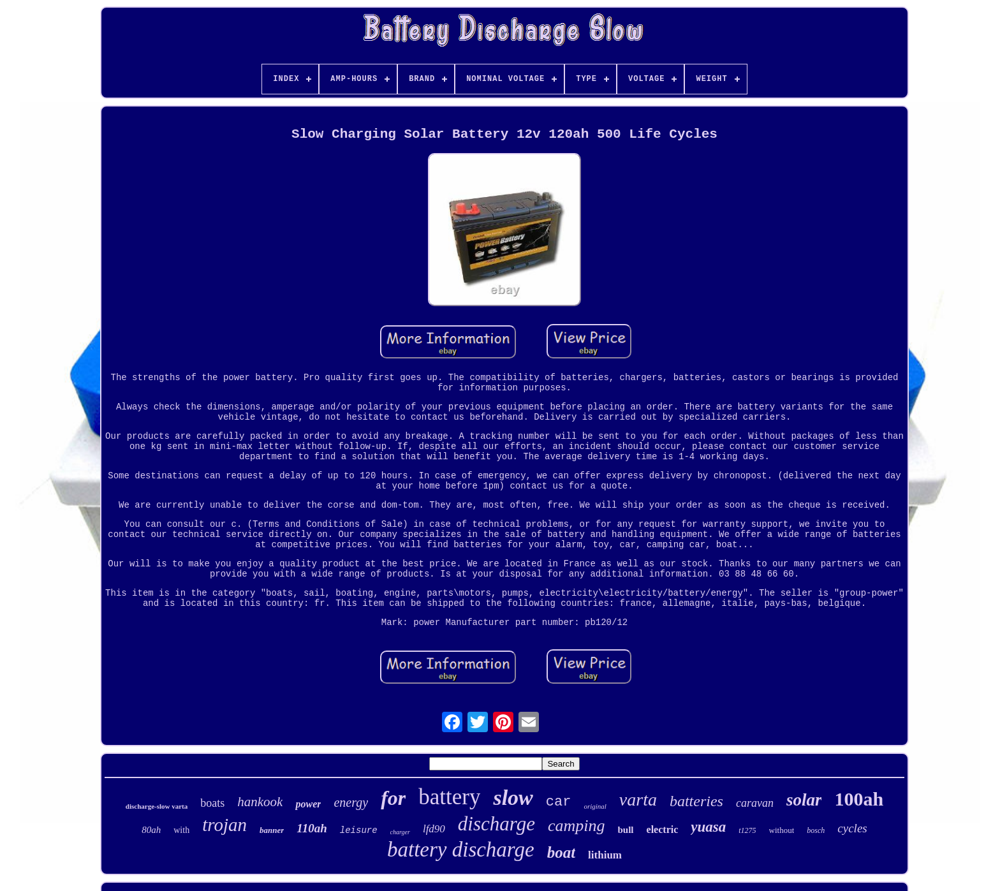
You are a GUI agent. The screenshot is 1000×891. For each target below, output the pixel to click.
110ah (312, 828)
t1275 (747, 830)
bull (626, 830)
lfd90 (434, 829)
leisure (359, 830)
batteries (696, 801)
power (308, 804)
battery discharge (460, 849)
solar (804, 799)
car (558, 802)
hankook (260, 801)
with (181, 830)
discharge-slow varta (157, 806)
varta (638, 799)
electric (663, 829)
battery (449, 796)
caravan (755, 803)
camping (576, 825)
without (782, 830)
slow (513, 797)
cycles (852, 828)
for (393, 797)
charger (400, 832)
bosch (816, 830)
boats (212, 803)
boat (561, 852)
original (595, 806)
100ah (858, 798)
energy (351, 802)
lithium (605, 855)
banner (272, 830)
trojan (224, 824)
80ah (151, 830)
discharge (496, 824)
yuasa (708, 827)
